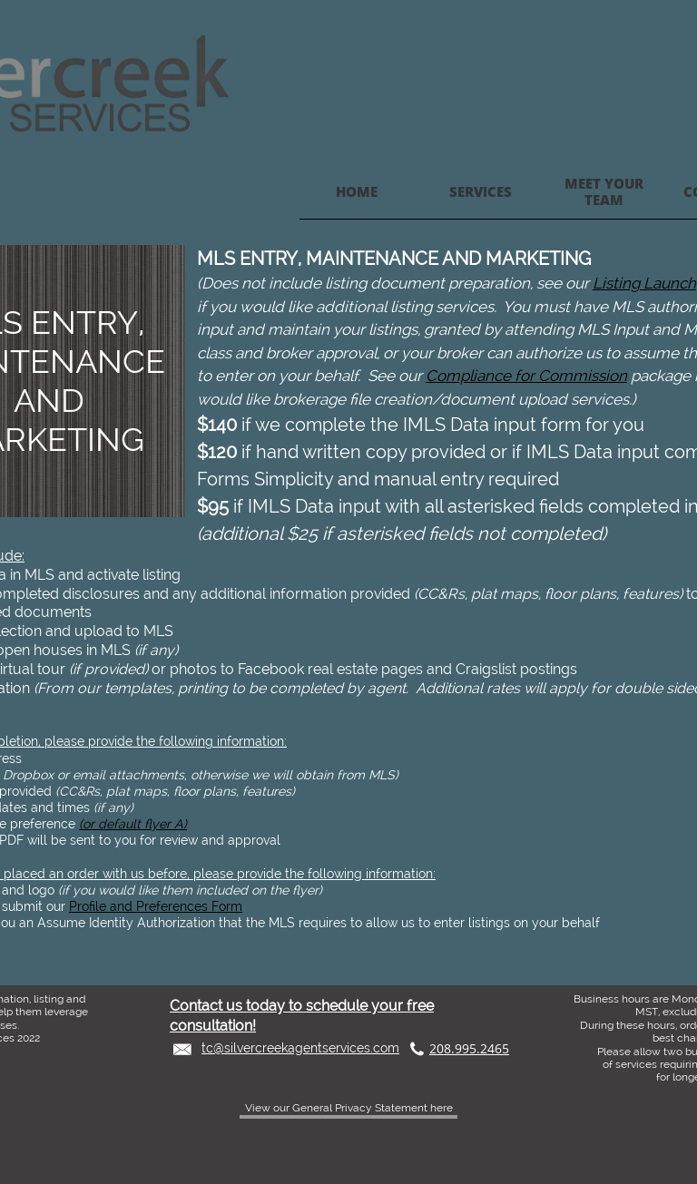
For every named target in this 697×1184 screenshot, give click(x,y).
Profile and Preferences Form (155, 906)
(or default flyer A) (133, 824)
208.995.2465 (469, 1048)
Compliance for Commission (526, 376)
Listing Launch (644, 283)
